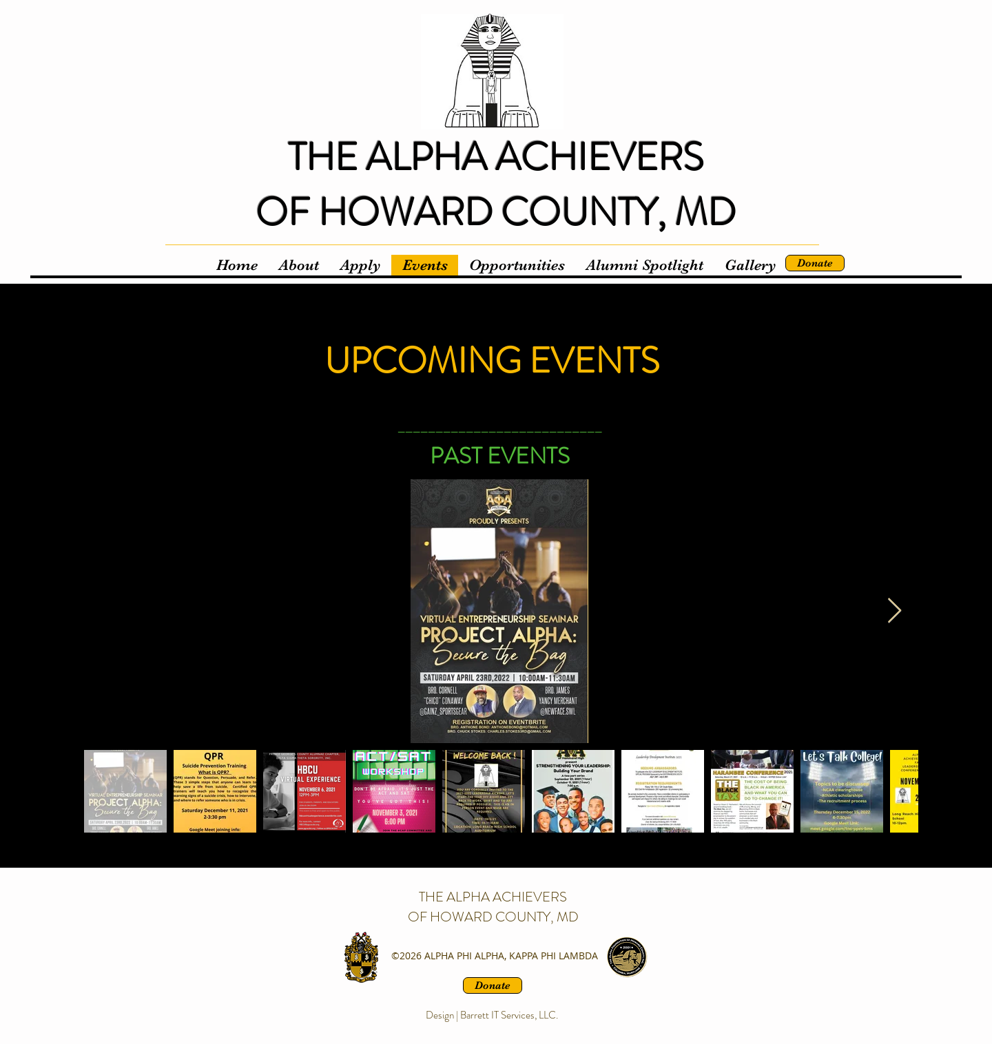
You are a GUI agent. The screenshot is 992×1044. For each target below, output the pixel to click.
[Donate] (815, 263)
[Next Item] (894, 611)
